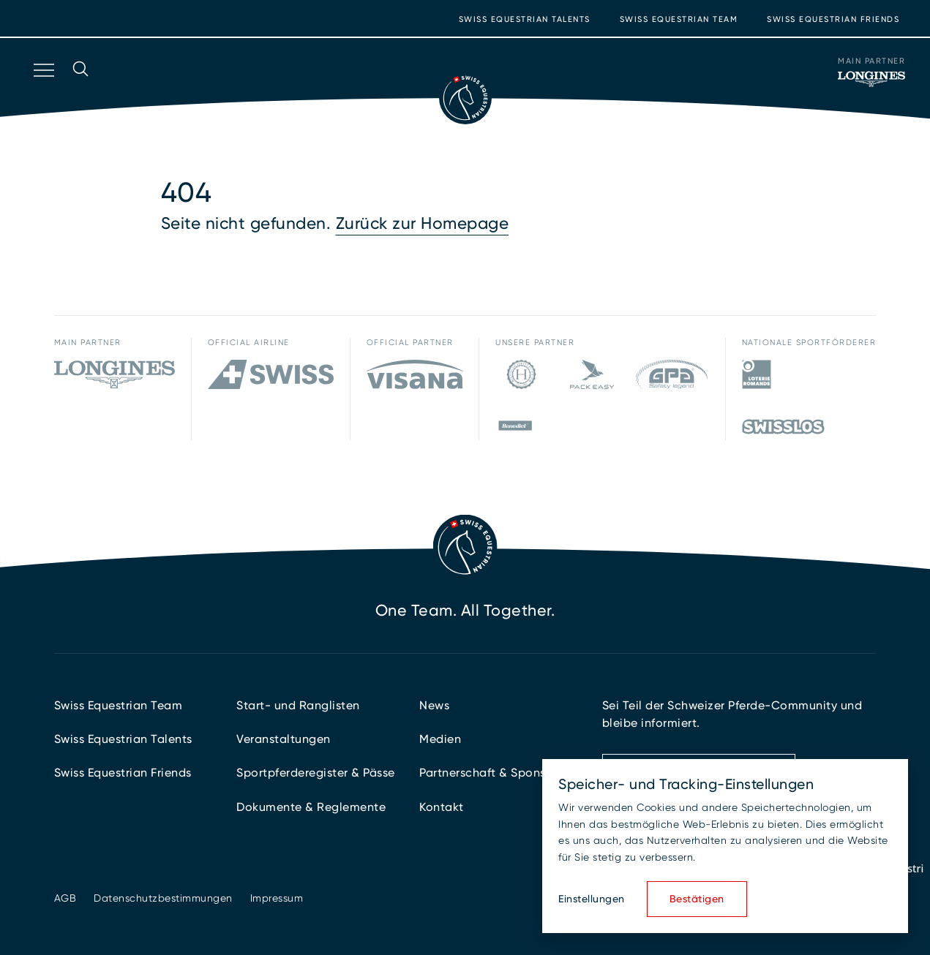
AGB (65, 898)
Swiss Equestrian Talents (524, 19)
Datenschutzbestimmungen (163, 898)
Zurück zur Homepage (422, 223)
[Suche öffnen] (80, 89)
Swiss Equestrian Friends (833, 19)
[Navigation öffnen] (42, 89)
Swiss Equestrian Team (679, 19)
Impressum (277, 898)
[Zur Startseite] (465, 98)
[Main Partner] (871, 79)
